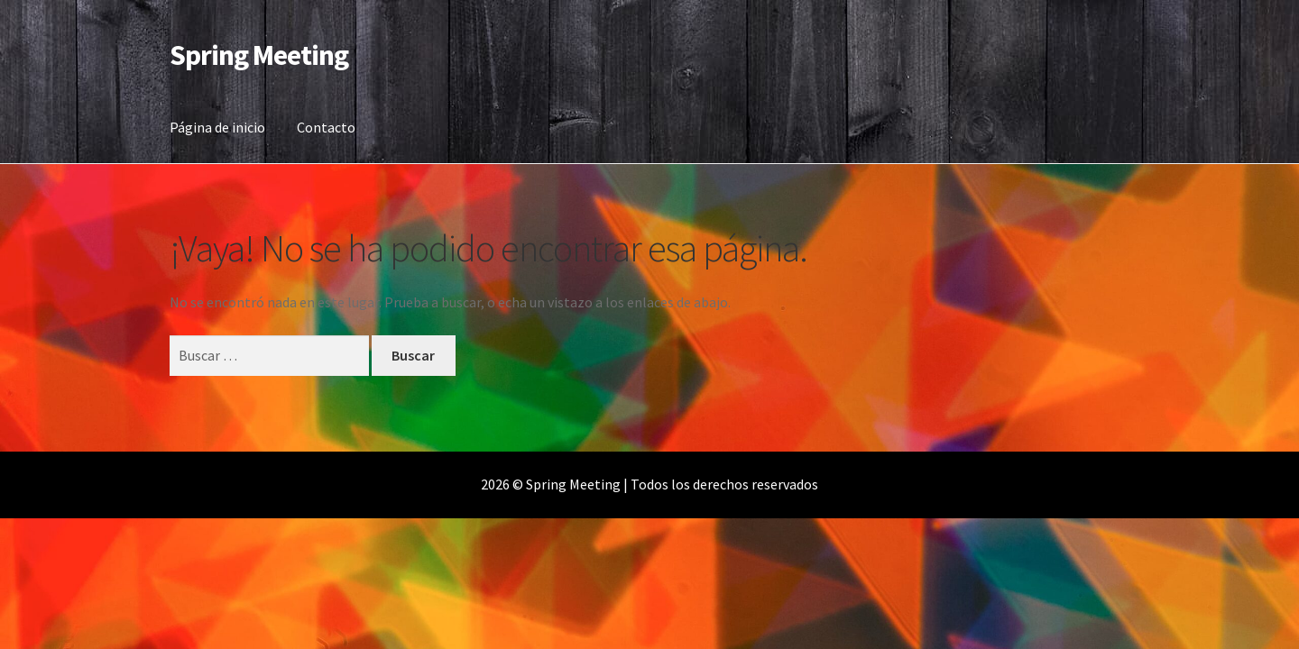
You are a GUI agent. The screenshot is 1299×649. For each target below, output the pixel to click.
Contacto (326, 127)
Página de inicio (217, 127)
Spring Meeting (259, 55)
